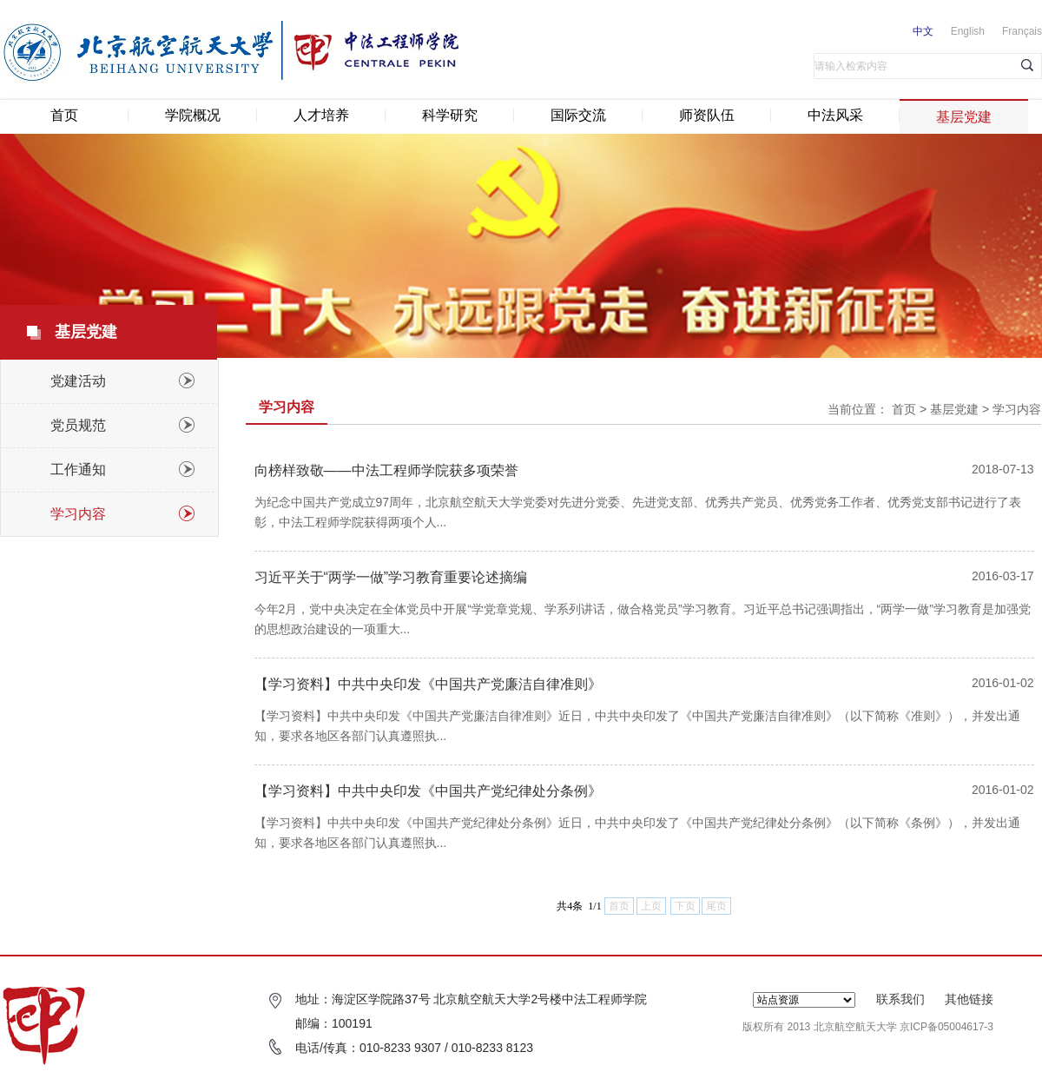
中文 (923, 31)
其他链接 (969, 999)
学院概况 (193, 115)
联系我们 (900, 999)
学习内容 (1017, 409)
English (968, 31)
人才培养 (321, 115)
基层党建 (964, 116)
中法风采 (835, 115)
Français (1022, 31)
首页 (64, 115)
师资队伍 (707, 115)
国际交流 (578, 115)
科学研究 (450, 115)
